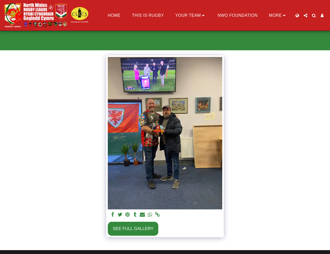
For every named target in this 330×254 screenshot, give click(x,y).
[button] (190, 15)
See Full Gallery (133, 228)
